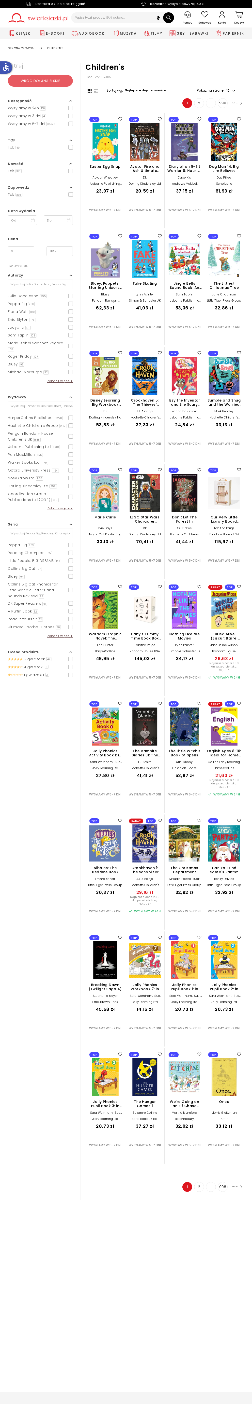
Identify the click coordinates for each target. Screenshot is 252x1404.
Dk (145, 180)
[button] (158, 18)
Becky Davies (224, 881)
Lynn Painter (145, 296)
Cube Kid (184, 180)
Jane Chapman (224, 296)
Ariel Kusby (184, 764)
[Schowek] (205, 17)
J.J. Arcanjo (145, 413)
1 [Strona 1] (177, 105)
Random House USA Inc (224, 538)
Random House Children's (224, 655)
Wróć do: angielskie (40, 80)
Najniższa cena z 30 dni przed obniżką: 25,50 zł (224, 785)
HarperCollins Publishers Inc (105, 655)
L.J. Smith (145, 764)
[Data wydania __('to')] (58, 220)
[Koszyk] (239, 17)
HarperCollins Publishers (224, 772)
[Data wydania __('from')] (22, 220)
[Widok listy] (94, 90)
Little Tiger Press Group (224, 303)
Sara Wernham (101, 764)
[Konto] (222, 17)
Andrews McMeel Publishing (184, 187)
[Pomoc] (187, 17)
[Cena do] (60, 251)
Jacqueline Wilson (224, 647)
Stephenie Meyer (105, 998)
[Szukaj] (168, 17)
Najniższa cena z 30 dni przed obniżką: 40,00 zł (144, 902)
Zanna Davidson (184, 413)
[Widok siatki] (87, 90)
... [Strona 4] (201, 105)
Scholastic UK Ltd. (145, 1121)
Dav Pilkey (224, 180)
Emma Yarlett (105, 881)
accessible (6, 67)
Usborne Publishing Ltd (105, 187)
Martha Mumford (184, 1115)
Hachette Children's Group (144, 421)
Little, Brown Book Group (105, 1006)
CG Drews (184, 530)
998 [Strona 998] (213, 105)
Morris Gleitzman (224, 1115)
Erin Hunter (105, 647)
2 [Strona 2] (190, 105)
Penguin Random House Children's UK (105, 304)
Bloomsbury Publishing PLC (184, 1122)
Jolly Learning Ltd (105, 770)
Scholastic (224, 186)
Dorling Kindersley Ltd (145, 186)
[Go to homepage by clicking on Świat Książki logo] (38, 18)
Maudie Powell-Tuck (184, 881)
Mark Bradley (224, 413)
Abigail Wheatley (105, 180)
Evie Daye (105, 530)
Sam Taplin (184, 296)
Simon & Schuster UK (145, 303)
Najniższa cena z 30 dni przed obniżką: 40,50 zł (224, 669)
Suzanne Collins (145, 1115)
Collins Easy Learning (224, 764)
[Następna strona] (232, 105)
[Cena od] (21, 251)
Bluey (105, 296)
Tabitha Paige (224, 530)
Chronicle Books (184, 770)
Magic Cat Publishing (105, 536)
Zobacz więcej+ (60, 381)
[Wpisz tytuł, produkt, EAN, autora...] (122, 17)
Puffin (224, 1121)
